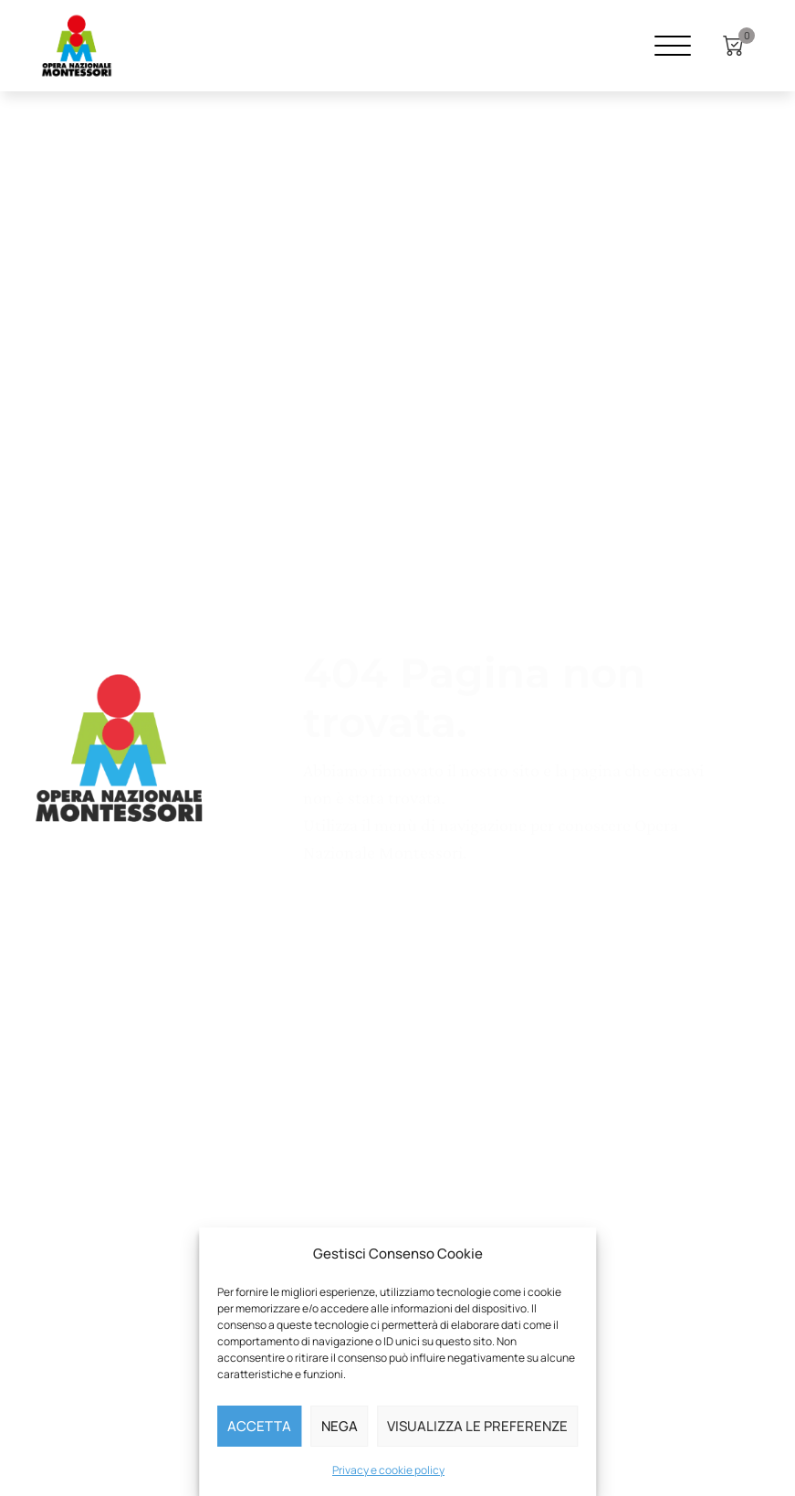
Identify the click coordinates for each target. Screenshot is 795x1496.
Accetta (259, 1426)
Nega (339, 1426)
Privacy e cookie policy (388, 1470)
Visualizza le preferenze (477, 1426)
